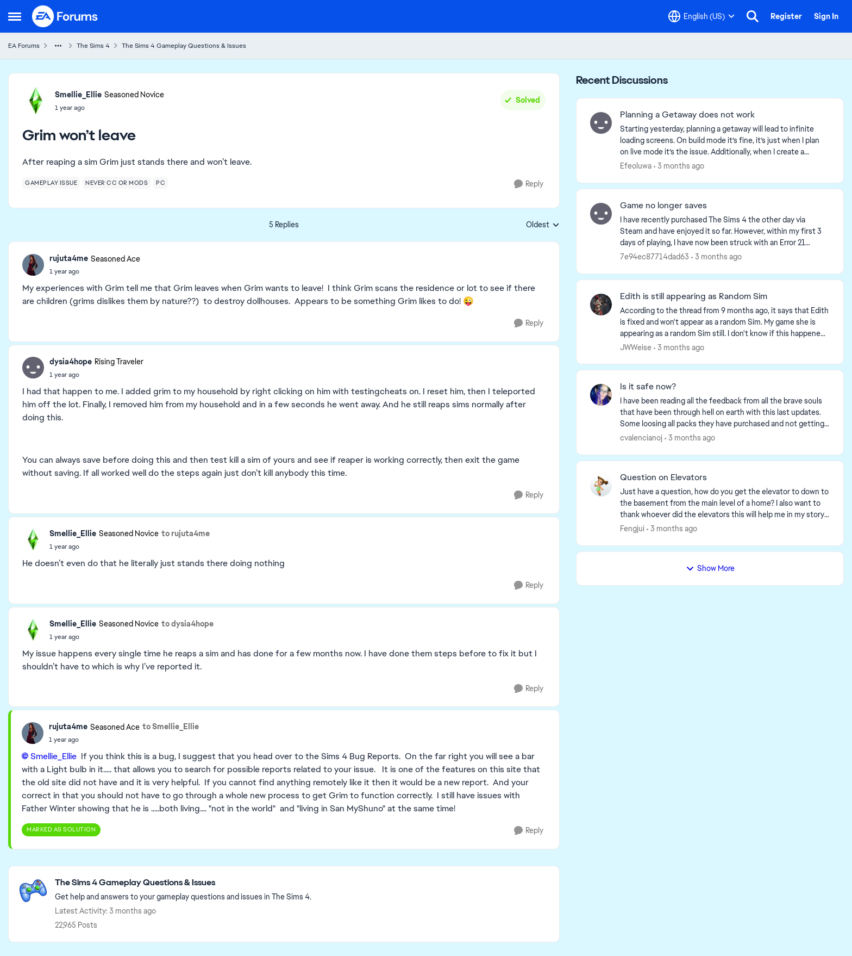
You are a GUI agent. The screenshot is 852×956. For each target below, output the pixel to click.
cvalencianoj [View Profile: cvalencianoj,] (641, 438)
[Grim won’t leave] (94, 271)
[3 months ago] (679, 166)
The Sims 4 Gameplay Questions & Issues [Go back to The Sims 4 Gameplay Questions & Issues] (184, 45)
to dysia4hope (187, 624)
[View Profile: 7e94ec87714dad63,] (601, 214)
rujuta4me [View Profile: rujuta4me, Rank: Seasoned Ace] (68, 258)
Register (786, 16)
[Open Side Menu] (15, 16)
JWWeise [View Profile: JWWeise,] (635, 347)
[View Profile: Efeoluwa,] (601, 123)
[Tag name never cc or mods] (117, 183)
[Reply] (529, 184)
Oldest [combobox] (543, 225)
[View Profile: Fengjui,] (601, 485)
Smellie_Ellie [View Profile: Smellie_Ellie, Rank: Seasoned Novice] (78, 95)
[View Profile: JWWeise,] (601, 304)
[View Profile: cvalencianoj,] (601, 395)
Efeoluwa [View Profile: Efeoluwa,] (635, 166)
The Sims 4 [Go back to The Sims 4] (93, 45)
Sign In (826, 16)
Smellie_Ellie (53, 756)
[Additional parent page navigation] (58, 45)
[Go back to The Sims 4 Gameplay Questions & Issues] (183, 883)
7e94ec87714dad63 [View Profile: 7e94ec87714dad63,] (654, 257)
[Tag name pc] (160, 183)
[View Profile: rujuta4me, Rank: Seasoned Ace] (33, 265)
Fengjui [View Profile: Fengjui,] (632, 528)
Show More (710, 568)
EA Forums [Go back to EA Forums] (24, 45)
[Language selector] (701, 16)
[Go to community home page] (65, 16)
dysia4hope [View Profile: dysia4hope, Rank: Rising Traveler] (70, 362)
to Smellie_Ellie (170, 726)
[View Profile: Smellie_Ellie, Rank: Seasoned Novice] (35, 100)
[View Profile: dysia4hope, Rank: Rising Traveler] (33, 367)
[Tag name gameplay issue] (51, 183)
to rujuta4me (185, 533)
